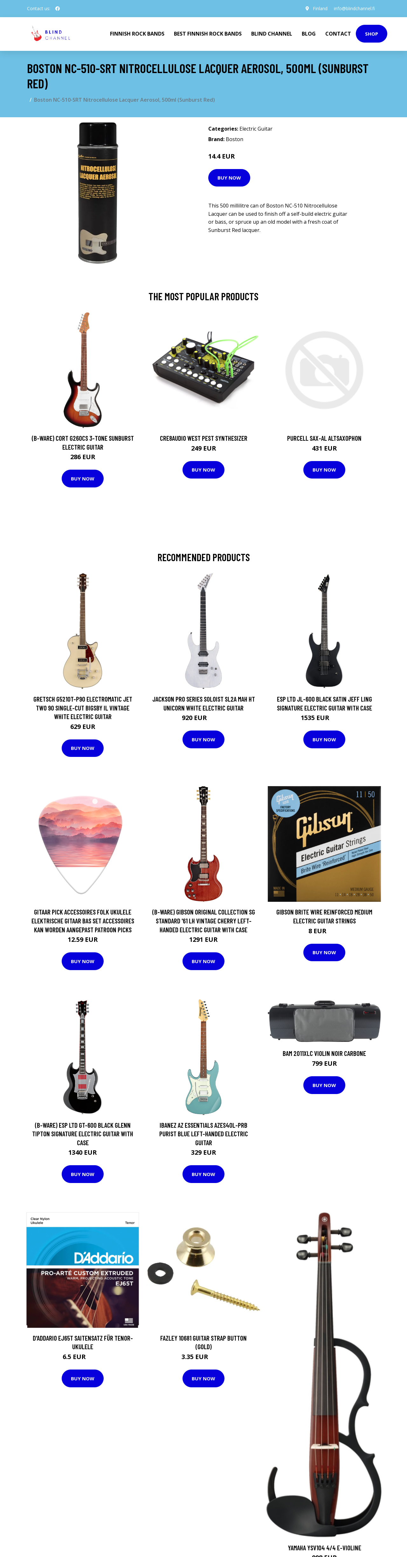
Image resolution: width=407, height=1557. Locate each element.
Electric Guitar (255, 128)
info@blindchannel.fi (354, 8)
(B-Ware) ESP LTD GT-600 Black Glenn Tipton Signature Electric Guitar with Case (82, 1133)
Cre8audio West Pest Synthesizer (203, 438)
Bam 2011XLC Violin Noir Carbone (324, 1053)
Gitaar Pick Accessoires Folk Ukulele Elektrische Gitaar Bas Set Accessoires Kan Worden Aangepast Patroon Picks (82, 920)
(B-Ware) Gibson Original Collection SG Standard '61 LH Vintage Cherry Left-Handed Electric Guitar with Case (203, 920)
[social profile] (57, 9)
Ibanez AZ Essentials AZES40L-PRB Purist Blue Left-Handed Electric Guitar (203, 1133)
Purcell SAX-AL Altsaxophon (324, 438)
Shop (371, 34)
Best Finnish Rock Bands (208, 33)
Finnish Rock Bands (137, 33)
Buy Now (229, 177)
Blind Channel (271, 33)
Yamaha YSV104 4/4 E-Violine (324, 1548)
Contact (338, 33)
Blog (309, 33)
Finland (320, 8)
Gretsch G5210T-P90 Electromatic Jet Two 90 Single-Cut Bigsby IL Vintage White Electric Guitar (82, 707)
